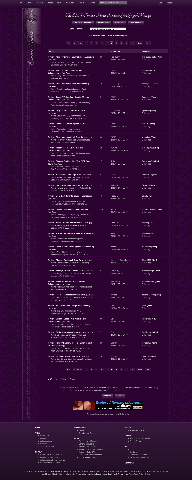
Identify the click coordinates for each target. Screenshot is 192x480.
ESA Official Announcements (90, 455)
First (68, 43)
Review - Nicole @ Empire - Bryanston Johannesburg (71, 57)
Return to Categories (83, 22)
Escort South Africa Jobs (140, 457)
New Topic (119, 22)
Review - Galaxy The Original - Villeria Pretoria (68, 209)
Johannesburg (46, 441)
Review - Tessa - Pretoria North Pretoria (65, 223)
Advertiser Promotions (87, 447)
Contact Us (129, 463)
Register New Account (87, 433)
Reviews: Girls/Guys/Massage (91, 449)
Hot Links (133, 449)
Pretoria (43, 444)
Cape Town (44, 436)
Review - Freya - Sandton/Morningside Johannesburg (71, 247)
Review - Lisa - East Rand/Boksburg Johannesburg (70, 196)
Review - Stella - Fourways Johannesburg (66, 332)
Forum (58, 3)
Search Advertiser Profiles (140, 438)
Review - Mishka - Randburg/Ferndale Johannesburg (70, 233)
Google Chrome (101, 474)
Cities (29, 3)
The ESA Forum (79, 15)
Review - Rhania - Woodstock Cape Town (65, 260)
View (160, 57)
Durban (43, 438)
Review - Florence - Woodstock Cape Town (66, 295)
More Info (70, 3)
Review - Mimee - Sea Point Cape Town (65, 175)
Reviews (39, 3)
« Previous (78, 43)
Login (161, 3)
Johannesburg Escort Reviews (52, 460)
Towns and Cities (47, 446)
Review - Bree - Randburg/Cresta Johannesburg (68, 84)
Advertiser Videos (137, 430)
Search (81, 3)
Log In (120, 395)
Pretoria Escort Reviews (50, 463)
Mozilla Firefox (118, 474)
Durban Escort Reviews (49, 457)
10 (132, 43)
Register (169, 3)
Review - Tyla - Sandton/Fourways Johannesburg (69, 305)
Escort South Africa (56, 471)
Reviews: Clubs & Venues (89, 452)
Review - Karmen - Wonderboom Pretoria (65, 185)
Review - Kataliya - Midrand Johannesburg (66, 271)
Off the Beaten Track (87, 457)
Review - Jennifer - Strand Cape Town (64, 356)
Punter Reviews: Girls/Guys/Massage (123, 15)
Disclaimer (134, 452)
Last (147, 43)
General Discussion (86, 444)
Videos (50, 3)
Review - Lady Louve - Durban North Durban (67, 110)
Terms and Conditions (138, 455)
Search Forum (135, 22)
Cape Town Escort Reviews (51, 455)
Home (21, 3)
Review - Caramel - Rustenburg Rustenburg (67, 124)
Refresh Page (103, 22)
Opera (125, 474)
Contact (92, 3)
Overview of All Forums (88, 441)
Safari (110, 474)
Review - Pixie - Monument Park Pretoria (65, 137)
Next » (140, 43)
